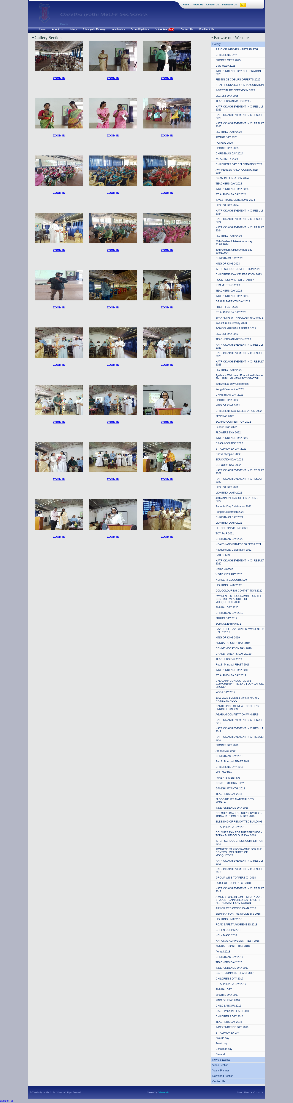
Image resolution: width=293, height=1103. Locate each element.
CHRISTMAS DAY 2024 (229, 153)
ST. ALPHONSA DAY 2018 (231, 827)
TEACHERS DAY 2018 (229, 793)
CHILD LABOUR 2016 (228, 1005)
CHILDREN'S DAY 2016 (230, 1016)
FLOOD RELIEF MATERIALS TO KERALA (235, 801)
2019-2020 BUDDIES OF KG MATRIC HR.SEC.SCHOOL (238, 699)
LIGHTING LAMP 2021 (229, 522)
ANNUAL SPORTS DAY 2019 (233, 642)
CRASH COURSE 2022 (229, 443)
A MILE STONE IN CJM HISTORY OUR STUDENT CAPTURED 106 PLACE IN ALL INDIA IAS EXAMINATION (239, 899)
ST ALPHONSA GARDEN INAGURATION (240, 85)
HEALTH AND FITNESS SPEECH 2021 (238, 544)
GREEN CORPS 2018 (228, 929)
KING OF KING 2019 (228, 637)
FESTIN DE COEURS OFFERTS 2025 (238, 79)
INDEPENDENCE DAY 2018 (232, 807)
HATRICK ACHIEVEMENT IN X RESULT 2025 (239, 117)
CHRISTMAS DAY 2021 (229, 517)
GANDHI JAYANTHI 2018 (230, 788)
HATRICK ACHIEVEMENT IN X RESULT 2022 (239, 480)
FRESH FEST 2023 (227, 306)
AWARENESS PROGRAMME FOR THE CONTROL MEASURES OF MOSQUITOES (239, 852)
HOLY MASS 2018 (226, 935)
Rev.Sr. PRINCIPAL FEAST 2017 (235, 973)
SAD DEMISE (224, 555)
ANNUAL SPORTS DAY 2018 (233, 946)
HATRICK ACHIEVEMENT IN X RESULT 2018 (239, 871)
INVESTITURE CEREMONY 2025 (235, 90)
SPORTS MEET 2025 (228, 60)
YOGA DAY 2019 (225, 692)
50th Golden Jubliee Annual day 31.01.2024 (234, 243)
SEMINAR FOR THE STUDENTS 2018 (238, 913)
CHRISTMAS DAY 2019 (229, 612)
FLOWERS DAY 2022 (228, 432)
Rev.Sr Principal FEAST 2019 (233, 664)
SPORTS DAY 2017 (227, 994)
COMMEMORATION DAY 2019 (234, 648)
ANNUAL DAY (224, 989)
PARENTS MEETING (228, 777)
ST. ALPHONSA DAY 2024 (231, 194)
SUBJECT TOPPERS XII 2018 (233, 883)
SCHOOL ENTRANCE (229, 623)
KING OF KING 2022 (228, 405)
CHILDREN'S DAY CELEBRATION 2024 (239, 164)
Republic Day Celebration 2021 (234, 549)
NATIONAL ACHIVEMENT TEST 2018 (238, 940)
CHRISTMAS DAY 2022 (229, 394)
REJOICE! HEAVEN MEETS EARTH (237, 49)
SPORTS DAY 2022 (227, 400)
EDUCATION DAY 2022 (229, 459)
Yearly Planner (220, 1070)
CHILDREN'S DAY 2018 (230, 766)
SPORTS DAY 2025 (227, 148)
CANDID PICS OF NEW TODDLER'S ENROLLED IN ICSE (237, 708)
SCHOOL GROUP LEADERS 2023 (236, 328)
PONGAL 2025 (224, 142)
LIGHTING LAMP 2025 (229, 131)
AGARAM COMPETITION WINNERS (237, 714)
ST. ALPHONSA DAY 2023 (231, 312)
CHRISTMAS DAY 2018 (229, 756)
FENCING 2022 (225, 416)
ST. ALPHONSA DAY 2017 (231, 984)
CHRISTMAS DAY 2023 (229, 258)
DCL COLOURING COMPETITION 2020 (239, 590)
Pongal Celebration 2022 (230, 511)
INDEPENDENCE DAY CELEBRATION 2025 (238, 73)
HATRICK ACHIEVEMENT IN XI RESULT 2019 (239, 730)
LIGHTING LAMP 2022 (229, 492)
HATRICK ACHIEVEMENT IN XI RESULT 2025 (239, 108)
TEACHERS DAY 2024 (229, 183)
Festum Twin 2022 (226, 427)
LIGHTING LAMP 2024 (229, 235)
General (220, 1054)
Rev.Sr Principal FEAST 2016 (233, 1011)
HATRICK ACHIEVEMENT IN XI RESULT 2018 (239, 862)
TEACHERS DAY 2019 (229, 659)
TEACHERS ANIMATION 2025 (233, 101)
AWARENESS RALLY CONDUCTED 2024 (237, 171)
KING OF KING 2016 (228, 1000)
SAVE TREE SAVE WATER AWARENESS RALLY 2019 (240, 631)
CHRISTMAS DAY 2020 (229, 538)
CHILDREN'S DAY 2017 (230, 978)
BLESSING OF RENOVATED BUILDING (239, 821)
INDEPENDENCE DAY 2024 (232, 189)
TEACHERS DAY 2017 (229, 962)
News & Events (221, 1059)
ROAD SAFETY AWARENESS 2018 (236, 924)
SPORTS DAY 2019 (227, 745)
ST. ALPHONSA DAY (228, 1032)
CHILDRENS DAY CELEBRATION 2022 (239, 410)
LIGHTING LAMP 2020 (229, 585)
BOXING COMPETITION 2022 (233, 421)
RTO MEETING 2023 (228, 285)
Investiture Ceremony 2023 (231, 323)
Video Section (220, 1065)
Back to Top (6, 1100)
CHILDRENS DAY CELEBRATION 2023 (239, 274)
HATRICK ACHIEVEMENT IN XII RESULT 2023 (240, 363)
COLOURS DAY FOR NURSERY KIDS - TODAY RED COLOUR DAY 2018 (239, 815)
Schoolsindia (163, 1092)
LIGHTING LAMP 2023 (229, 370)
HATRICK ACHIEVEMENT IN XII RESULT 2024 (240, 229)
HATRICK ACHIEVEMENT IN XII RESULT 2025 (240, 125)
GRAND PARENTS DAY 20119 (234, 653)
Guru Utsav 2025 (225, 65)
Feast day (221, 1043)
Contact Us (218, 1081)
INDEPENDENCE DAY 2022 (232, 437)
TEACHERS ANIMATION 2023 (233, 339)
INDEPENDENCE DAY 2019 (232, 670)
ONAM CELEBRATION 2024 (232, 178)
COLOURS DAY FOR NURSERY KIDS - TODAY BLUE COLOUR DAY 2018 (239, 834)
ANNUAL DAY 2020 (227, 607)
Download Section (222, 1075)
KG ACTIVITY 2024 (227, 158)
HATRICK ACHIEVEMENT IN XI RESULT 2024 (239, 212)
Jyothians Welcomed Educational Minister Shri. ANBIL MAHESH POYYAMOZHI (240, 377)
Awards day (222, 1038)
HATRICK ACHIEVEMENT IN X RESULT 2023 (239, 355)
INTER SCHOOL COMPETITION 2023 (238, 269)
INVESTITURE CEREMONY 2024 (235, 199)
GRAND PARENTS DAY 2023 (233, 301)
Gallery (216, 44)
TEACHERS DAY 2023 (229, 290)
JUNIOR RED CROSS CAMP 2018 (236, 908)
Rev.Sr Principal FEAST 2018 (233, 761)
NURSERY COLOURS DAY (232, 579)
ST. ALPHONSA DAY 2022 (231, 448)
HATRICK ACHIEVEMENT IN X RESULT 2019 (239, 721)
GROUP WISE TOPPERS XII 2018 (236, 877)
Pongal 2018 (223, 951)
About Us (248, 1092)
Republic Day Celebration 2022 (234, 506)
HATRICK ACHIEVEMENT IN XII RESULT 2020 (240, 562)
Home (239, 1092)
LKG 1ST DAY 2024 (227, 205)
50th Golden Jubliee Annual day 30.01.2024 (234, 251)
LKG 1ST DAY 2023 (227, 333)
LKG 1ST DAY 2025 (227, 95)
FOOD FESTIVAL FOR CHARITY (235, 279)
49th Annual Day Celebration (232, 383)
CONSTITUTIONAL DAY (230, 783)
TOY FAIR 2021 (225, 533)
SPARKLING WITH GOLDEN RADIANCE (239, 317)
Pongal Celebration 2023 (230, 389)
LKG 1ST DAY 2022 (227, 487)
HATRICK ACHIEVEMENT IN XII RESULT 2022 (240, 472)
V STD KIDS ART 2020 (229, 574)
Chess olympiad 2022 (228, 454)
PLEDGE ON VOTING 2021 (232, 528)
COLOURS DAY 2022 (228, 465)
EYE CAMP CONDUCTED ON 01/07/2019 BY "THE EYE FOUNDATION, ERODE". (240, 683)
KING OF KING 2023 (228, 263)
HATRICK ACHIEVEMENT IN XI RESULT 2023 (239, 346)
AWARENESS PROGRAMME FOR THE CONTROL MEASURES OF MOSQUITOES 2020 (239, 599)
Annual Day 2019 (226, 750)
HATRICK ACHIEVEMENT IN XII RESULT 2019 (240, 738)
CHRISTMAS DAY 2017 (229, 957)
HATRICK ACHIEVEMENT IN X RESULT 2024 (239, 221)
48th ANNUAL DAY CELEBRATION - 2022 (237, 500)
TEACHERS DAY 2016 (229, 1021)
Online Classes (224, 569)
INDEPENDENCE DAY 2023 (232, 296)
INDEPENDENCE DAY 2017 (232, 967)
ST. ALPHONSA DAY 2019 (231, 675)
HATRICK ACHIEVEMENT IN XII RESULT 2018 (240, 890)
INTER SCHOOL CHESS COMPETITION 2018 (239, 842)
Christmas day (224, 1048)
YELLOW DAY (224, 772)
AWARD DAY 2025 (227, 137)
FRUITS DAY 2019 (226, 618)
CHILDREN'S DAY (226, 54)
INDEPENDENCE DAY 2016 (232, 1027)
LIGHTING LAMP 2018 (229, 919)
